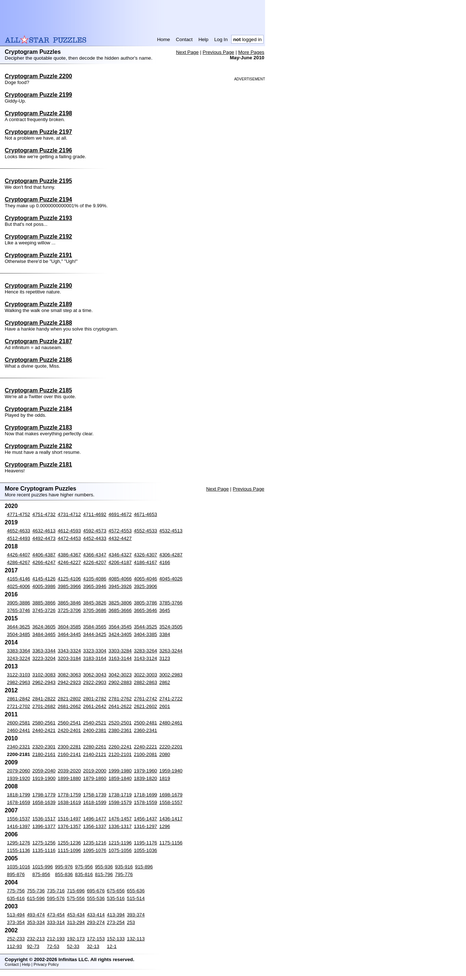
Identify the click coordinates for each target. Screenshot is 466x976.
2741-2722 (171, 698)
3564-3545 (120, 626)
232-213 (36, 938)
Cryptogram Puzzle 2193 (38, 218)
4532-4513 (171, 530)
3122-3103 (18, 674)
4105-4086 (94, 578)
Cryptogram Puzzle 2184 (38, 409)
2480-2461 (171, 722)
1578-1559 (145, 802)
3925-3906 (145, 586)
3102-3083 (44, 674)
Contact (184, 39)
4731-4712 (69, 514)
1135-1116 (44, 850)
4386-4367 (69, 554)
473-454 (56, 914)
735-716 (56, 890)
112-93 (14, 946)
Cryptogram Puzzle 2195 (38, 181)
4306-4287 (171, 554)
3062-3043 (94, 674)
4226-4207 (94, 562)
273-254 (116, 922)
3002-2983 (171, 674)
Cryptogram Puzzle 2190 (38, 286)
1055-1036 (145, 850)
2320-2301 (44, 746)
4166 (164, 562)
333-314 (56, 922)
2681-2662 (69, 706)
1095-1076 (94, 850)
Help (203, 39)
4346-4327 (120, 554)
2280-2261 (94, 746)
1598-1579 (120, 802)
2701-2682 (44, 706)
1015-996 (42, 866)
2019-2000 (94, 770)
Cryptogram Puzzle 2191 (38, 255)
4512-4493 (18, 538)
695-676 (96, 890)
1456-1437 (145, 818)
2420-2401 (69, 730)
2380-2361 (120, 730)
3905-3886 (18, 602)
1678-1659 (18, 802)
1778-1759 (69, 794)
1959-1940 (171, 770)
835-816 (84, 874)
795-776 (124, 874)
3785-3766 (171, 602)
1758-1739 (94, 794)
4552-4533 (145, 530)
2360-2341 (145, 730)
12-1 (112, 946)
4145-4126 (44, 578)
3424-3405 (120, 634)
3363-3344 (44, 650)
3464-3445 (69, 634)
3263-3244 (171, 650)
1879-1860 (94, 778)
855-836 (64, 874)
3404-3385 (145, 634)
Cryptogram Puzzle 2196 (38, 150)
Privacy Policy (46, 964)
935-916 (124, 866)
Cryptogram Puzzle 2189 (38, 304)
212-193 (56, 938)
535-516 (116, 898)
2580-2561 (44, 722)
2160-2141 (69, 754)
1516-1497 (69, 818)
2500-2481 (145, 722)
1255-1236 (69, 842)
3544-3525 (145, 626)
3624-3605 (44, 626)
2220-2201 (171, 746)
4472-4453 (69, 538)
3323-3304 (94, 650)
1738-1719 (120, 794)
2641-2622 (120, 706)
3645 (164, 610)
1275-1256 (44, 842)
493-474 (36, 914)
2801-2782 (94, 698)
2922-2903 (94, 682)
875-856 (41, 874)
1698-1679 (171, 794)
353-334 (36, 922)
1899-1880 (69, 778)
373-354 (16, 922)
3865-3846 (69, 602)
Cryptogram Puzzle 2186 (38, 360)
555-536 (96, 898)
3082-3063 (69, 674)
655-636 (136, 890)
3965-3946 (94, 586)
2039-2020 (69, 770)
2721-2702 (18, 706)
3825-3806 (120, 602)
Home (163, 39)
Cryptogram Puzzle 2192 (38, 236)
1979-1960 (145, 770)
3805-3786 (145, 602)
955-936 (104, 866)
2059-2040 (44, 770)
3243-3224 (18, 658)
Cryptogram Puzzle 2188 (38, 323)
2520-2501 (120, 722)
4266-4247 (44, 562)
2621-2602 (145, 706)
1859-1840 (120, 778)
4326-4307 (145, 554)
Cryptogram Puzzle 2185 (38, 390)
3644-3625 (18, 626)
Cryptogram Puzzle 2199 (38, 95)
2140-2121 (94, 754)
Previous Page (218, 52)
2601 (164, 706)
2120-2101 (120, 754)
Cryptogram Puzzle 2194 (38, 199)
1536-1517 (44, 818)
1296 (164, 826)
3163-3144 (120, 658)
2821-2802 (69, 698)
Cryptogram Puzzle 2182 (38, 446)
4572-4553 (120, 530)
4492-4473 (44, 538)
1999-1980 (120, 770)
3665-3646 (145, 610)
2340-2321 (18, 746)
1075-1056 (120, 850)
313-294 (76, 922)
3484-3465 (44, 634)
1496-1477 (94, 818)
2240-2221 (145, 746)
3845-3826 (94, 602)
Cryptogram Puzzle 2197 (38, 132)
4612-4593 (69, 530)
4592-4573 (94, 530)
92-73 (33, 946)
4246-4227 (69, 562)
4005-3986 (44, 586)
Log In (221, 39)
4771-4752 (18, 514)
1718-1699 (145, 794)
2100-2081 (145, 754)
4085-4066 (120, 578)
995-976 (64, 866)
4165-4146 (18, 578)
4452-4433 (94, 538)
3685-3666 (120, 610)
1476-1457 (120, 818)
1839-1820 (145, 778)
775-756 (16, 890)
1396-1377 (44, 826)
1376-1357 (69, 826)
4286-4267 (18, 562)
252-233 (16, 938)
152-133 (116, 938)
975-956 (84, 866)
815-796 (104, 874)
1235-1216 (94, 842)
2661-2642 (94, 706)
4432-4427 (120, 538)
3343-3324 (69, 650)
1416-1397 (18, 826)
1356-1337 (94, 826)
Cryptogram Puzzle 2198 (38, 113)
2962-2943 (44, 682)
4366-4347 (94, 554)
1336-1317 (120, 826)
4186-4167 (145, 562)
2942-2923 (69, 682)
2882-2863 (145, 682)
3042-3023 (120, 674)
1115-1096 (69, 850)
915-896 (144, 866)
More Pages (251, 52)
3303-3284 (120, 650)
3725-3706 (69, 610)
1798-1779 (44, 794)
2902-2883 (120, 682)
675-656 (116, 890)
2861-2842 (18, 698)
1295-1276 (18, 842)
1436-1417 (171, 818)
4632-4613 (44, 530)
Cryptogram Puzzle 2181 (38, 464)
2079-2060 (18, 770)
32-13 (93, 946)
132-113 (136, 938)
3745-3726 (44, 610)
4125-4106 (69, 578)
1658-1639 (44, 802)
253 (131, 922)
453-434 (76, 914)
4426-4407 (18, 554)
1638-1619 (69, 802)
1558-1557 (171, 802)
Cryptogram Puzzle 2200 (38, 76)
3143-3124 (145, 658)
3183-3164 (94, 658)
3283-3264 (145, 650)
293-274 (96, 922)
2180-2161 (44, 754)
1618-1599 (94, 802)
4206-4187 (120, 562)
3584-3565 (94, 626)
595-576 (56, 898)
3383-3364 (18, 650)
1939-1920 (18, 778)
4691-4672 (120, 514)
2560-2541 (69, 722)
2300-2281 (69, 746)
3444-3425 (94, 634)
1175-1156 (171, 842)
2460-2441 (18, 730)
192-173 (76, 938)
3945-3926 (120, 586)
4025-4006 (18, 586)
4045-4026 (171, 578)
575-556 (76, 898)
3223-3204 (44, 658)
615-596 (36, 898)
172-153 (96, 938)
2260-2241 (120, 746)
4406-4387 (44, 554)
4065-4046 (145, 578)
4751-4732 (44, 514)
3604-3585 (69, 626)
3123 (164, 658)
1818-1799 (18, 794)
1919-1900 (44, 778)
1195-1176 (145, 842)
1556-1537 (18, 818)
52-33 (73, 946)
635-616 (16, 898)
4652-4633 (18, 530)
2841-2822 (44, 698)
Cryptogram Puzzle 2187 (38, 341)
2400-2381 (94, 730)
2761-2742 (145, 698)
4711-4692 (94, 514)
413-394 (116, 914)
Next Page (187, 52)
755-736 (36, 890)
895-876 (16, 874)
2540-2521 (94, 722)
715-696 (76, 890)
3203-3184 (69, 658)
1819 (164, 778)
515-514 (136, 898)
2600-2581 (18, 722)
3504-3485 (18, 634)
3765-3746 (18, 610)
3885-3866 (44, 602)
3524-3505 (171, 626)
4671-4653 (145, 514)
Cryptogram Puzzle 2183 (38, 427)
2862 (164, 682)
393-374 (136, 914)
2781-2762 (120, 698)
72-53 (53, 946)
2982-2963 (18, 682)
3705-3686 (94, 610)
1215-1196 (120, 842)
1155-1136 (18, 850)
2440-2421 (44, 730)
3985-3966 (69, 586)
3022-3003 (145, 674)
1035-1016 (18, 866)
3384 (164, 634)
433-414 (96, 914)
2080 (164, 754)
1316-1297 (145, 826)
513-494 (16, 914)
